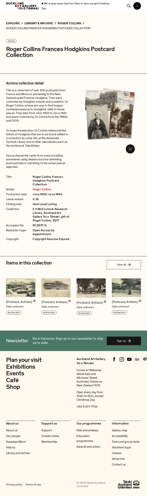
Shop (13, 387)
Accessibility (120, 436)
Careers (117, 453)
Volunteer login (121, 447)
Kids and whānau (87, 430)
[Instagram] (121, 359)
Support (46, 430)
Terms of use (33, 484)
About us (11, 430)
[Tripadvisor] (137, 359)
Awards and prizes (88, 447)
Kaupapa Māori (15, 442)
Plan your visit (23, 360)
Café (12, 380)
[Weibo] (144, 359)
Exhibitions (20, 367)
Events (15, 373)
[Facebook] (114, 359)
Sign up (124, 341)
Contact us (119, 464)
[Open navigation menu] (137, 6)
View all (124, 264)
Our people (13, 436)
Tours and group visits (126, 442)
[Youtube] (129, 359)
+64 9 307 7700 (87, 407)
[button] (20, 297)
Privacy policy (14, 484)
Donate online (50, 436)
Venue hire (118, 459)
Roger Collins (42, 189)
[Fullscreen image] (130, 149)
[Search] (129, 6)
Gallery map (119, 430)
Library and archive (18, 453)
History (10, 447)
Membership (49, 442)
